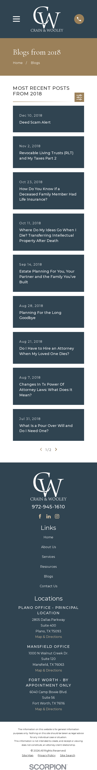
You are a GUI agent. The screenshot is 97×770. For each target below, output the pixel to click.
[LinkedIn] (48, 516)
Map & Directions (48, 637)
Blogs (48, 576)
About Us (48, 547)
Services (48, 557)
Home (48, 537)
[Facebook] (40, 516)
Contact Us (48, 586)
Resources (48, 567)
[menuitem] (27, 755)
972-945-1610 (48, 507)
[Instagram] (57, 516)
